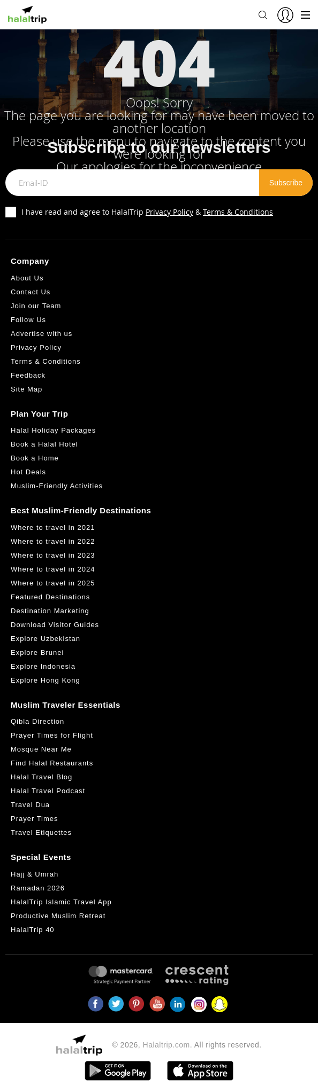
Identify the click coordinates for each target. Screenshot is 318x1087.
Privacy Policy (169, 212)
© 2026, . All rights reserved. (186, 1045)
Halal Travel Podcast (48, 791)
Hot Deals (28, 472)
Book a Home (35, 458)
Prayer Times (34, 819)
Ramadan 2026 (38, 888)
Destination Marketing (50, 611)
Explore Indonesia (43, 666)
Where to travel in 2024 (53, 569)
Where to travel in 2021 (53, 527)
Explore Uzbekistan (45, 639)
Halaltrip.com (166, 1045)
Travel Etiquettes (41, 832)
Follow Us (28, 320)
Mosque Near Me (41, 749)
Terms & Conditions (238, 212)
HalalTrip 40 (33, 930)
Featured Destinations (50, 597)
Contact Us (30, 292)
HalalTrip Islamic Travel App (61, 902)
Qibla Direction (37, 721)
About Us (27, 278)
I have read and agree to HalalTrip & (147, 212)
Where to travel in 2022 (53, 541)
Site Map (26, 389)
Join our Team (36, 306)
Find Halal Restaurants (52, 763)
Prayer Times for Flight (52, 735)
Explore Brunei (37, 652)
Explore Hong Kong (45, 680)
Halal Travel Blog (41, 777)
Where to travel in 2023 (53, 555)
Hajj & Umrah (34, 874)
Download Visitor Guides (55, 625)
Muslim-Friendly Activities (57, 486)
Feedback (28, 375)
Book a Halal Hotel (44, 444)
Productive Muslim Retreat (58, 916)
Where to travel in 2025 (53, 583)
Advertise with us (41, 334)
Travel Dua (30, 805)
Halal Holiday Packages (53, 430)
